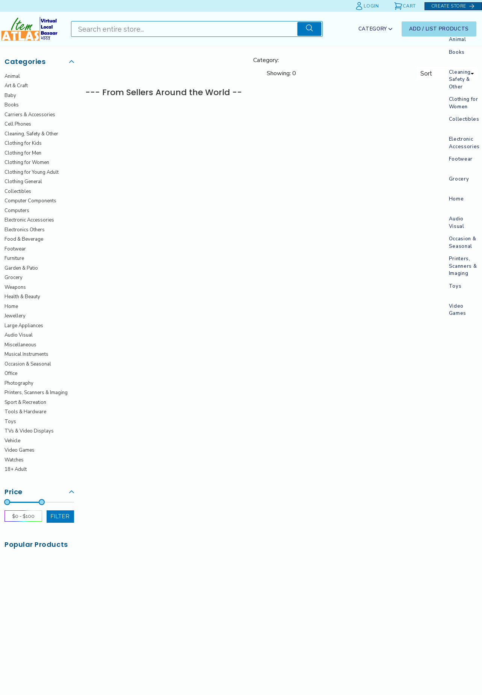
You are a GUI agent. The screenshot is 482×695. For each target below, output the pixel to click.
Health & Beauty (22, 296)
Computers (17, 210)
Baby (10, 95)
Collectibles (18, 191)
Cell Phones (18, 124)
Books (12, 105)
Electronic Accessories (29, 220)
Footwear (15, 249)
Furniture (14, 258)
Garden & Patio (21, 268)
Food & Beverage (24, 239)
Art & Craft (16, 85)
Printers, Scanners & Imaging (36, 392)
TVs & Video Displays (29, 431)
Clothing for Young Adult (32, 172)
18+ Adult (16, 469)
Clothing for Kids (23, 143)
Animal (12, 76)
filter (60, 516)
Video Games (20, 450)
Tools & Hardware (25, 411)
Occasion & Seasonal (28, 364)
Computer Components (30, 200)
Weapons (15, 287)
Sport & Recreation (25, 402)
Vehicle (12, 440)
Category (375, 29)
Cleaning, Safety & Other (31, 134)
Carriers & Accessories (30, 114)
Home (11, 306)
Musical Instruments (26, 354)
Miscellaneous (20, 344)
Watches (14, 460)
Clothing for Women (27, 162)
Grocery (14, 277)
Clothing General (23, 181)
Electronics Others (25, 229)
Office (11, 373)
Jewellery (15, 316)
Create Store (453, 6)
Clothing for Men (23, 153)
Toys (10, 421)
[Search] (183, 28)
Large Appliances (24, 325)
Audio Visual (19, 335)
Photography (19, 383)
